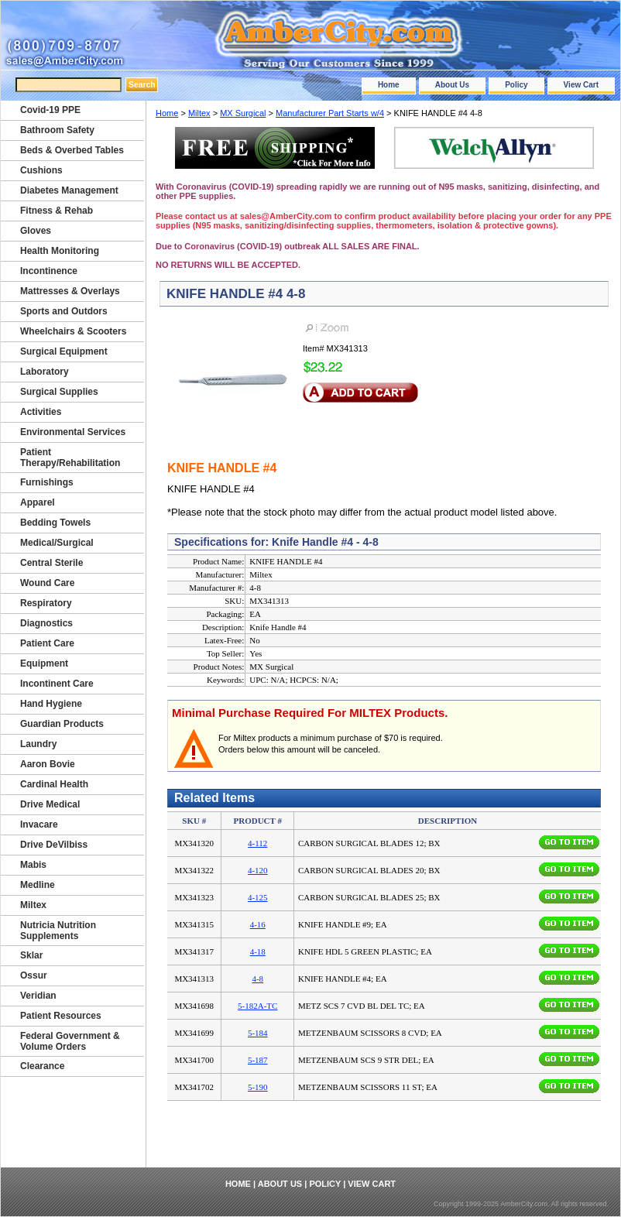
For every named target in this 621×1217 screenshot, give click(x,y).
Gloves (35, 230)
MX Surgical (243, 113)
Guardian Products (62, 723)
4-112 (257, 843)
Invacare (39, 824)
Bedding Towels (55, 522)
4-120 (258, 870)
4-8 (257, 978)
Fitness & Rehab (56, 210)
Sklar (31, 955)
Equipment (44, 663)
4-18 (258, 951)
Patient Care (47, 643)
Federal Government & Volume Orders (70, 1041)
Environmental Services (72, 432)
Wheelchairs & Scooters (73, 331)
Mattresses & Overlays (70, 291)
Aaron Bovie (47, 764)
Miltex (199, 113)
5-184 (258, 1032)
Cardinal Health (54, 784)
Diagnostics (46, 623)
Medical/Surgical (57, 542)
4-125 (258, 897)
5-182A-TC (257, 1005)
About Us (452, 85)
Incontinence (48, 271)
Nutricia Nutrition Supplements (58, 930)
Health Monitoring (59, 250)
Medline (37, 884)
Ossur (33, 975)
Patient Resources (60, 1015)
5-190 (258, 1087)
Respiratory (46, 603)
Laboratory (44, 371)
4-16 (258, 924)
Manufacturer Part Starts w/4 (330, 113)
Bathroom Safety (57, 130)
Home (389, 85)
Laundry (38, 744)
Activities (40, 411)
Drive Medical (50, 804)
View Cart (581, 85)
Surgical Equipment (64, 351)
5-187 (258, 1059)
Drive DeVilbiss (53, 844)
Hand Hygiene (51, 703)
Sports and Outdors (64, 311)
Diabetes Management (69, 190)
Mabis (33, 864)
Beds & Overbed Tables (72, 150)
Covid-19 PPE (50, 110)
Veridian (38, 995)
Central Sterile (51, 562)
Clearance (42, 1066)
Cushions (41, 170)
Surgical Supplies (59, 391)
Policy (516, 85)
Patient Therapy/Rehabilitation (70, 457)
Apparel (37, 502)
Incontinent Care (57, 683)
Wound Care (47, 583)
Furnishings (47, 482)
